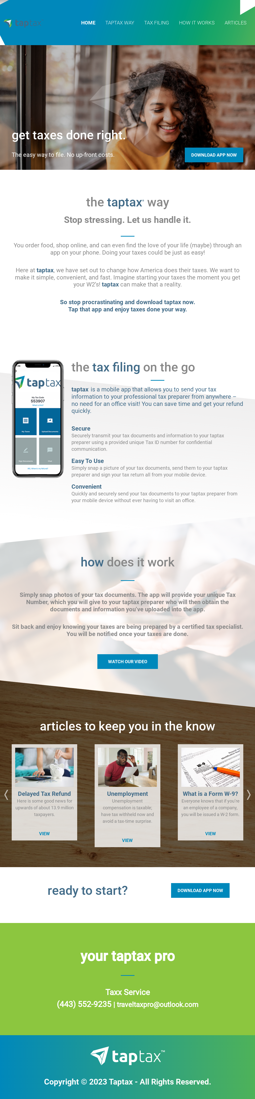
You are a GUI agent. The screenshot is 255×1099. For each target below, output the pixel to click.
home (88, 23)
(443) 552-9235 (85, 1004)
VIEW (44, 833)
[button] (6, 796)
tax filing (156, 23)
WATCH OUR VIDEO (127, 661)
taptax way (119, 23)
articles (236, 23)
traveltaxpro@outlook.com (157, 1005)
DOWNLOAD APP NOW (200, 890)
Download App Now (214, 155)
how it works (197, 23)
